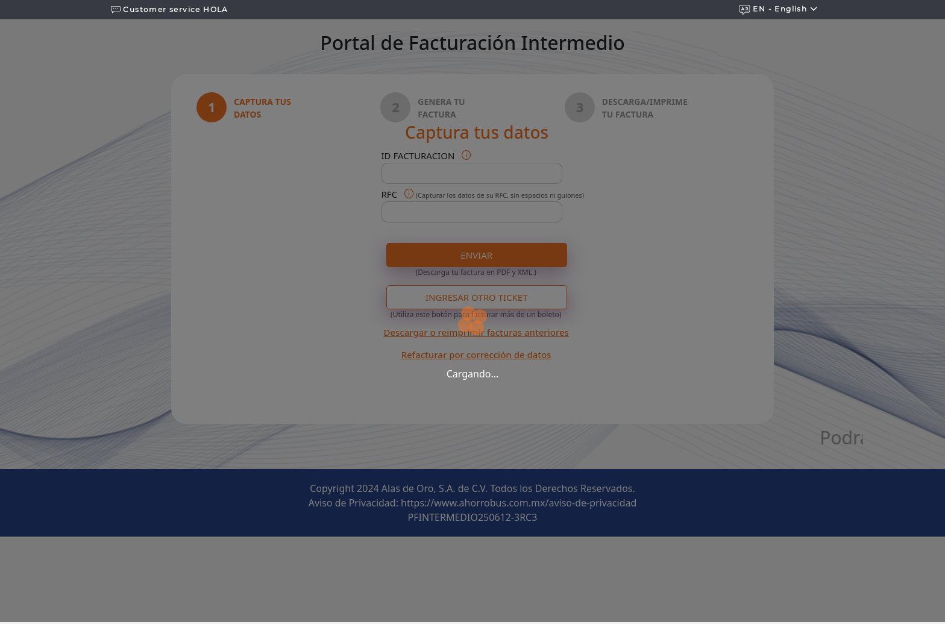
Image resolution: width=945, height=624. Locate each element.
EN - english (778, 9)
